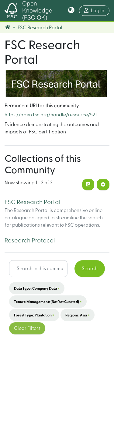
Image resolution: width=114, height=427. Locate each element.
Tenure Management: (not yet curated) (48, 301)
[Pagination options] (103, 184)
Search (90, 268)
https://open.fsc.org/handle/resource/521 (51, 114)
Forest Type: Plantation (34, 314)
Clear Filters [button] (27, 328)
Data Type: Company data (37, 288)
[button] (71, 10)
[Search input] (38, 268)
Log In (96, 10)
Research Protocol (30, 241)
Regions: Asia (77, 314)
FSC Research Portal (32, 202)
